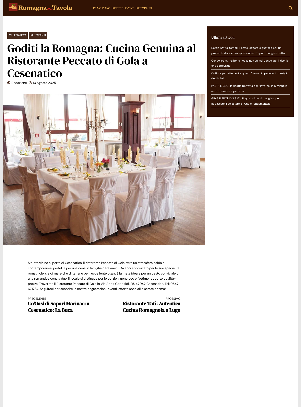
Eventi (129, 8)
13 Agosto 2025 (44, 83)
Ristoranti (144, 8)
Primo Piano (101, 8)
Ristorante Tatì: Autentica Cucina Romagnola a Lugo (146, 305)
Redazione (19, 83)
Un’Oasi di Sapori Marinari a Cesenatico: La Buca (62, 305)
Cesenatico (17, 35)
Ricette (117, 8)
